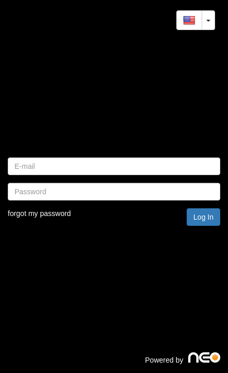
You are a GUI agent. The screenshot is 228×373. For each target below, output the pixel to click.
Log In (203, 217)
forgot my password (39, 213)
